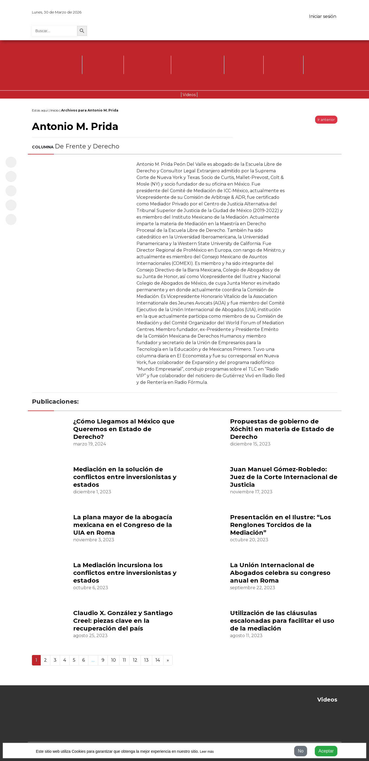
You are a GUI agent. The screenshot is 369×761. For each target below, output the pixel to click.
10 (113, 660)
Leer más (207, 752)
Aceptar (326, 751)
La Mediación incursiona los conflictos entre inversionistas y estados (124, 572)
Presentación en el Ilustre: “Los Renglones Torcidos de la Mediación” (280, 524)
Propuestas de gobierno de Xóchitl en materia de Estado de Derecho (282, 429)
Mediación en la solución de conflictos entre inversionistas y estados (124, 477)
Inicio (54, 110)
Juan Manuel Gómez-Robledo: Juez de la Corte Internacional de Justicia (283, 477)
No (300, 751)
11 (124, 660)
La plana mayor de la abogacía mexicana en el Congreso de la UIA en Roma (122, 524)
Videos (189, 94)
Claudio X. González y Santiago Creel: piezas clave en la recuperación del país (123, 620)
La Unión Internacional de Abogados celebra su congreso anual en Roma (280, 572)
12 (135, 660)
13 (146, 660)
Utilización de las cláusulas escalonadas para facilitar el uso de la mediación (282, 620)
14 (157, 660)
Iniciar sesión (322, 16)
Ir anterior (326, 120)
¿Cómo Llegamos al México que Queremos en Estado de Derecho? (123, 429)
